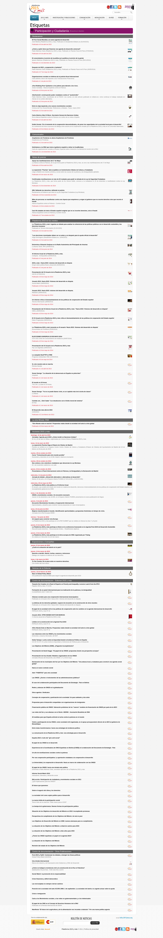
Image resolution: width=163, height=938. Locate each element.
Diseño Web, (43, 929)
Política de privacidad (91, 929)
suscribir (95, 923)
